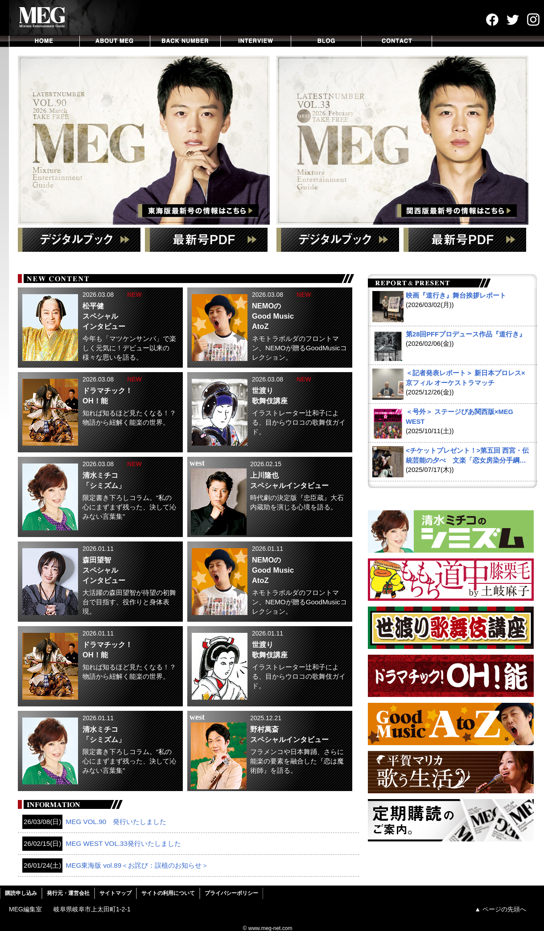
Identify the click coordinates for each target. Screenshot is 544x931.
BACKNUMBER (185, 41)
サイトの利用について (168, 893)
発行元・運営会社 (68, 893)
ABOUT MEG (115, 41)
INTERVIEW (256, 41)
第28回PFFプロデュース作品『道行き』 (466, 334)
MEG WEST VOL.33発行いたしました (101, 844)
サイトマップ (115, 893)
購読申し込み (21, 893)
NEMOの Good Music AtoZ (273, 316)
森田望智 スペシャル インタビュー (103, 570)
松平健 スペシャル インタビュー (103, 316)
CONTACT (397, 41)
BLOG (326, 41)
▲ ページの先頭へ (500, 909)
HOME (44, 41)
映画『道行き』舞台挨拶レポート (456, 295)
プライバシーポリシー (231, 893)
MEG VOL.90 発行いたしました (94, 822)
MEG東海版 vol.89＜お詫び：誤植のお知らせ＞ (115, 865)
